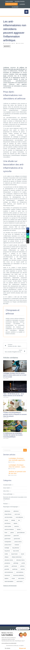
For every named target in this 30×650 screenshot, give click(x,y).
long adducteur (15, 547)
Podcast (5, 503)
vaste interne (19, 581)
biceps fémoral (8, 514)
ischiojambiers (8, 541)
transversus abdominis (18, 575)
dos (19, 520)
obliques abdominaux (17, 557)
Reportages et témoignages (10, 506)
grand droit (16, 535)
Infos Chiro (6, 491)
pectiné (23, 563)
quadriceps (14, 569)
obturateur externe (9, 560)
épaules (15, 523)
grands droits (17, 538)
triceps (13, 578)
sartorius (23, 569)
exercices (16, 526)
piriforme (22, 566)
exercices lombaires (9, 529)
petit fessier (14, 566)
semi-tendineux (19, 572)
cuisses (6, 520)
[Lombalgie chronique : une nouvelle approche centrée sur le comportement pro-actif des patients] (5, 460)
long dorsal (7, 550)
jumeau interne (8, 544)
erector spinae (8, 526)
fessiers (19, 529)
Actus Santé (6, 488)
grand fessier (8, 538)
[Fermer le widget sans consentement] (23, 628)
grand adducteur (21, 532)
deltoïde (13, 520)
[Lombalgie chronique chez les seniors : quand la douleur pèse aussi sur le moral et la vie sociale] (5, 466)
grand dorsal (7, 535)
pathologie (15, 563)
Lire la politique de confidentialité (9, 643)
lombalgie (7, 547)
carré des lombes (8, 517)
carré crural (17, 514)
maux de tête (16, 550)
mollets (6, 554)
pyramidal (7, 569)
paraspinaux (7, 563)
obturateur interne (20, 560)
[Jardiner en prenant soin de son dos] (5, 473)
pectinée (6, 566)
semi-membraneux (9, 572)
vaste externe (21, 578)
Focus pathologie (7, 494)
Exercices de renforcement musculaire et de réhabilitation (15, 497)
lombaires (17, 544)
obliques (6, 557)
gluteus (12, 532)
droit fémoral (7, 523)
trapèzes (6, 578)
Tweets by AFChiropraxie (10, 585)
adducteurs (16, 511)
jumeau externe (18, 541)
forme (6, 532)
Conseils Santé (7, 484)
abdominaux (7, 511)
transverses (7, 575)
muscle (22, 554)
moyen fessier (14, 554)
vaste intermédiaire (9, 581)
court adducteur (19, 517)
